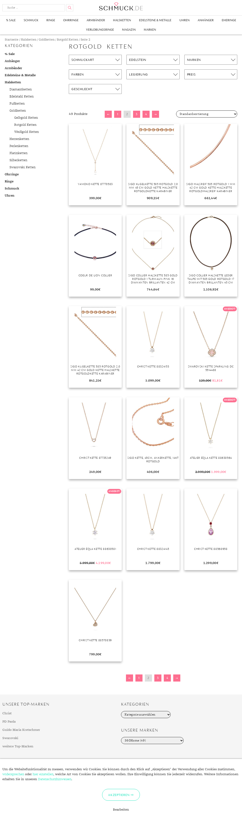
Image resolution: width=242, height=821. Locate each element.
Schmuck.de (121, 6)
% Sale (11, 20)
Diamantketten (20, 89)
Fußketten (17, 103)
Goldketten (47, 39)
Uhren (184, 20)
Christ (7, 713)
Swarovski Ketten (22, 167)
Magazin (129, 29)
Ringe (50, 20)
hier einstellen (43, 774)
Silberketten (18, 160)
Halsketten (122, 20)
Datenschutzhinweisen (54, 779)
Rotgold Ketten (67, 39)
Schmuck (31, 20)
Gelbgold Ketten (26, 117)
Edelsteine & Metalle (155, 20)
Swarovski (10, 738)
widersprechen (13, 774)
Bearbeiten (121, 809)
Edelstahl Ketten (21, 96)
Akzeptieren (119, 795)
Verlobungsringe (100, 29)
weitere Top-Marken (17, 746)
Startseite (11, 39)
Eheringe (229, 20)
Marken (150, 29)
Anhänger (206, 20)
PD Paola (9, 721)
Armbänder (95, 20)
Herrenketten (19, 139)
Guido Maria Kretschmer (21, 730)
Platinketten (18, 153)
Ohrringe (70, 20)
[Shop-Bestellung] (206, 114)
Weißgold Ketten (26, 132)
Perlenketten (18, 146)
